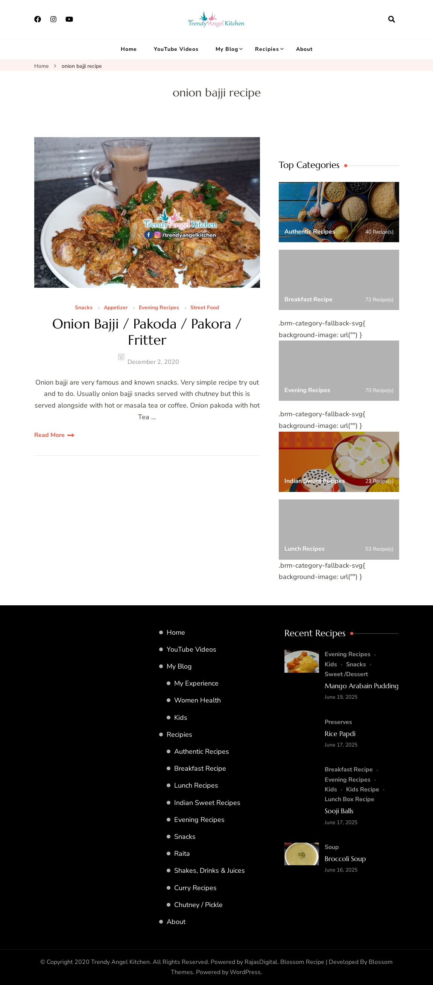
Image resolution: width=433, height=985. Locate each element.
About (304, 49)
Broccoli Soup (345, 858)
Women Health (197, 700)
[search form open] (391, 19)
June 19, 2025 (341, 697)
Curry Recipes (195, 887)
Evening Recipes (159, 308)
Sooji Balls (339, 810)
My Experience (196, 683)
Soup (332, 847)
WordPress (245, 972)
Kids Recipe (362, 789)
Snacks (84, 308)
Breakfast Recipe (200, 768)
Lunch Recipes (196, 785)
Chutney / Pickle (198, 904)
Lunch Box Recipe (349, 799)
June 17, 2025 (341, 744)
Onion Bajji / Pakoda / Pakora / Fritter (147, 332)
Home (129, 49)
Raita (182, 853)
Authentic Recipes (201, 751)
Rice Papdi (340, 733)
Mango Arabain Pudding (362, 685)
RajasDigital (261, 962)
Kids (180, 717)
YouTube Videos (176, 49)
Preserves (338, 722)
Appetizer (116, 308)
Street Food (204, 308)
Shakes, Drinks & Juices (209, 870)
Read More (49, 435)
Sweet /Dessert (346, 674)
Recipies (267, 49)
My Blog (227, 49)
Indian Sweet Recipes (207, 802)
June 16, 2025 (341, 870)
